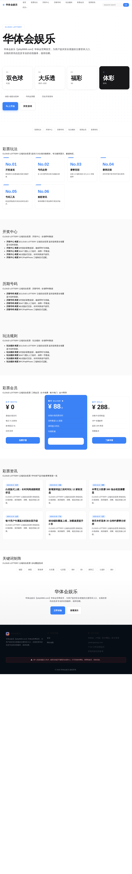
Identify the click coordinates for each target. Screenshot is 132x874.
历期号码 (57, 2)
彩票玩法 (34, 2)
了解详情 (109, 440)
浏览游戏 (29, 106)
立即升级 (66, 441)
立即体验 (57, 606)
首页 (24, 2)
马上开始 (11, 106)
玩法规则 (69, 2)
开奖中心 (45, 2)
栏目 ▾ (25, 7)
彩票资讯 (92, 2)
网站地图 (50, 638)
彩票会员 (80, 2)
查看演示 (75, 606)
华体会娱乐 (65, 665)
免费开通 (23, 440)
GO (126, 5)
